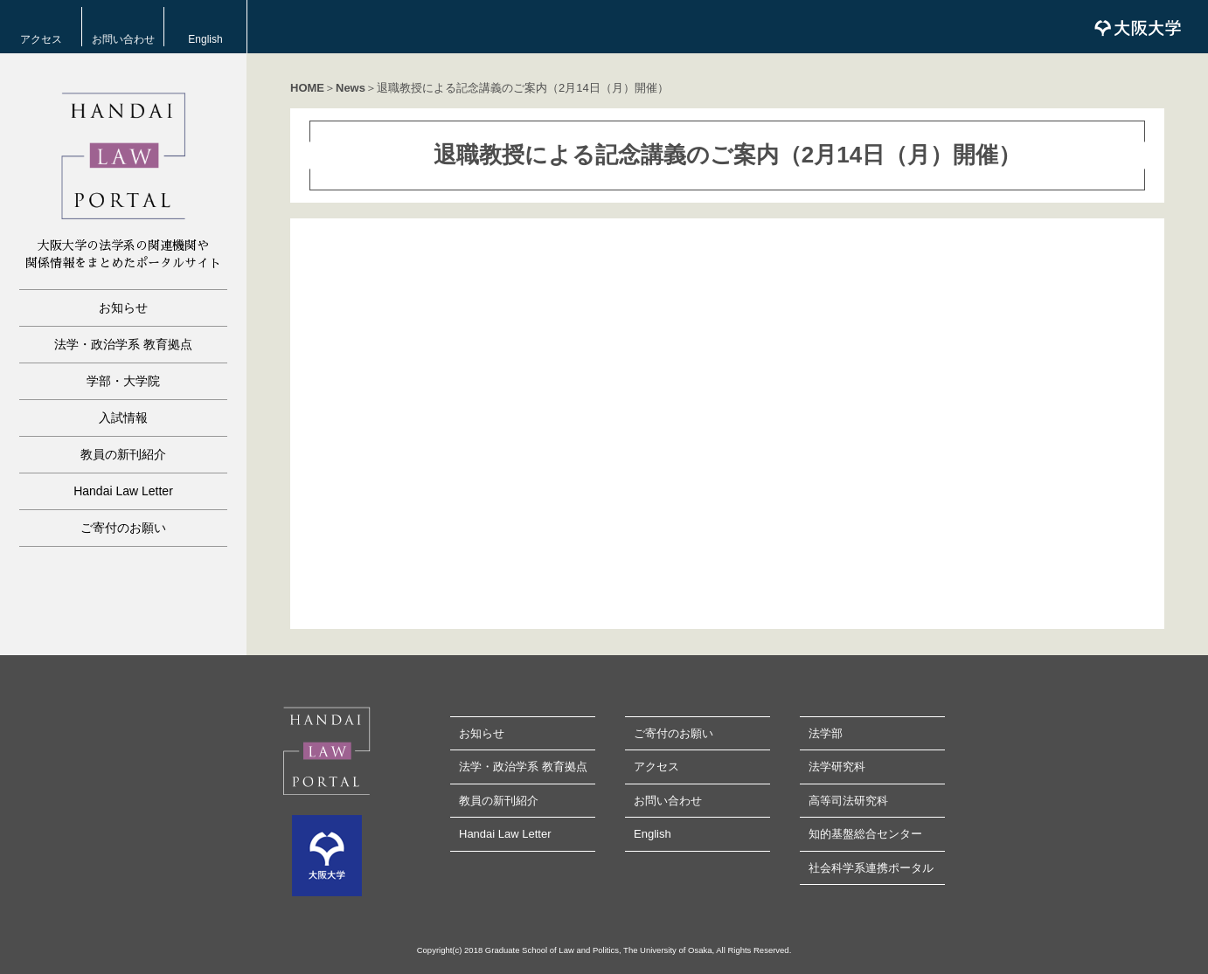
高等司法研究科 (848, 800)
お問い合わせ (123, 39)
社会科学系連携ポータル (871, 867)
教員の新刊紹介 (123, 454)
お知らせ (123, 307)
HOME (307, 87)
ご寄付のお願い (123, 528)
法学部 (826, 733)
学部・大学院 (123, 381)
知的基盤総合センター (865, 833)
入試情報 (123, 418)
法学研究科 (837, 766)
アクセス (41, 39)
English (205, 39)
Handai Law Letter (123, 491)
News (350, 87)
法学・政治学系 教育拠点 (123, 344)
